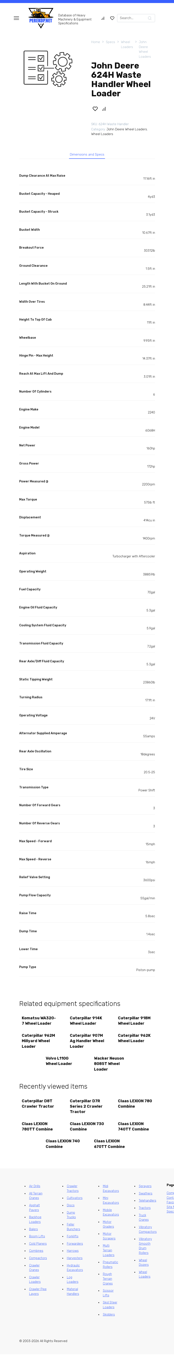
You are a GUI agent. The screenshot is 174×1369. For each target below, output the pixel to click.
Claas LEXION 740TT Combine (134, 1139)
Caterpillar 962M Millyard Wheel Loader (36, 1050)
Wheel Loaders (127, 44)
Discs (71, 1220)
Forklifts (72, 1251)
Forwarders (75, 1258)
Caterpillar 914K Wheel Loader (87, 1023)
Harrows (73, 1266)
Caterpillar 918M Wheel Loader (135, 1023)
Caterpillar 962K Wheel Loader (135, 1047)
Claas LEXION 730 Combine (83, 1139)
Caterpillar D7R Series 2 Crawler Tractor (87, 1118)
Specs (110, 42)
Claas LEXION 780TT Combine (37, 1139)
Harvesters (75, 1273)
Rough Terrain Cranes (108, 1293)
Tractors (145, 1222)
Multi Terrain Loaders (108, 1265)
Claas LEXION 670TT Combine (110, 1158)
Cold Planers (38, 1258)
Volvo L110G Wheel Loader (59, 1071)
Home (95, 42)
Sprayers (145, 1201)
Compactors (38, 1273)
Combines (36, 1266)
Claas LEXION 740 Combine (59, 1158)
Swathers (145, 1208)
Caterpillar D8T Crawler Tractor (38, 1115)
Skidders (109, 1329)
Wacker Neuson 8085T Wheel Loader (110, 1074)
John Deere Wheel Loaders (145, 49)
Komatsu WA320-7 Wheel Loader (37, 1026)
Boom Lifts (37, 1251)
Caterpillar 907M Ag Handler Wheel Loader (87, 1050)
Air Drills (34, 1201)
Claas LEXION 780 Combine (131, 1115)
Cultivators (75, 1213)
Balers (33, 1244)
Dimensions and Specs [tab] (87, 155)
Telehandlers (147, 1215)
